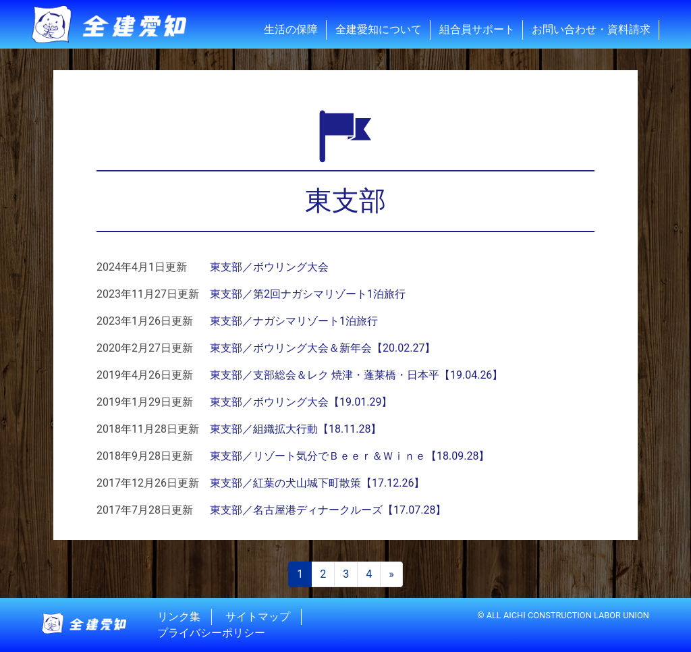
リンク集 (178, 616)
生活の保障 (291, 29)
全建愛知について (378, 29)
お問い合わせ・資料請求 (591, 29)
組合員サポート (477, 29)
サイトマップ (257, 616)
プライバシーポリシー (211, 632)
